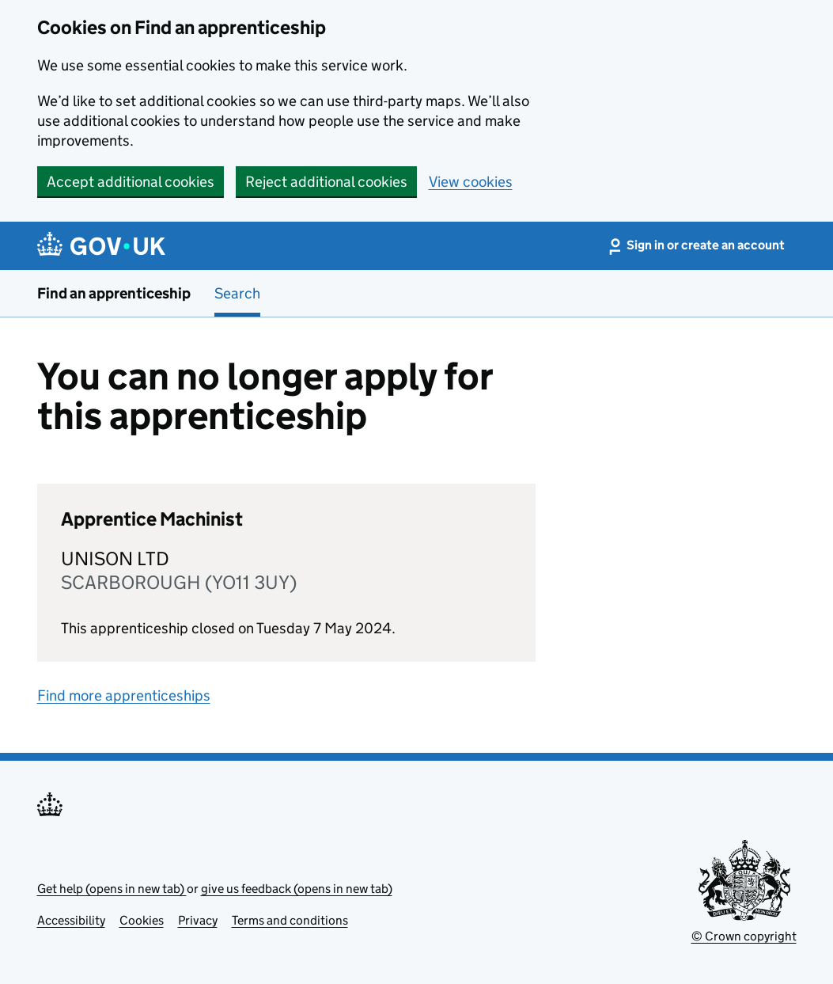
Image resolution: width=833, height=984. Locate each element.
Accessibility (71, 920)
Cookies (141, 920)
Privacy (198, 920)
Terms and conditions (290, 920)
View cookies (471, 181)
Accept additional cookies (130, 182)
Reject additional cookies (326, 182)
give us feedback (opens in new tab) (296, 888)
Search (237, 293)
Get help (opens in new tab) (112, 888)
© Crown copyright (744, 936)
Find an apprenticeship (114, 293)
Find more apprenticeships (123, 695)
